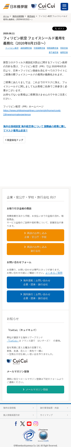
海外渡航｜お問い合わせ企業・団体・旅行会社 (37, 282)
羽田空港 (64, 48)
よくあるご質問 (53, 273)
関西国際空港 (52, 48)
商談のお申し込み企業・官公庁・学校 (35, 235)
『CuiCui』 (13, 340)
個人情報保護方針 (11, 415)
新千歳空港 (53, 52)
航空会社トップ (15, 139)
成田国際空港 (26, 48)
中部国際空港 (39, 48)
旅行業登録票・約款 (49, 408)
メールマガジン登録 (37, 389)
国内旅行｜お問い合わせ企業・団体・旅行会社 (37, 296)
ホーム (6, 16)
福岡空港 (64, 52)
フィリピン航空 (12, 48)
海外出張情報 (18, 16)
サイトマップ (46, 415)
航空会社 (31, 16)
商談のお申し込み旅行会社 (37, 249)
